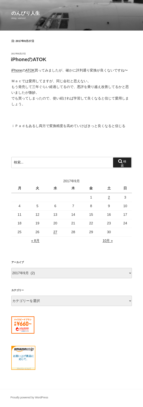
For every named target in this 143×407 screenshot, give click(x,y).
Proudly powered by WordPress (29, 397)
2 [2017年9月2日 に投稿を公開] (109, 197)
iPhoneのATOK (28, 59)
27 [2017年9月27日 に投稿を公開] (55, 232)
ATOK (30, 70)
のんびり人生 (25, 13)
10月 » (107, 241)
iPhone (16, 70)
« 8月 (35, 241)
